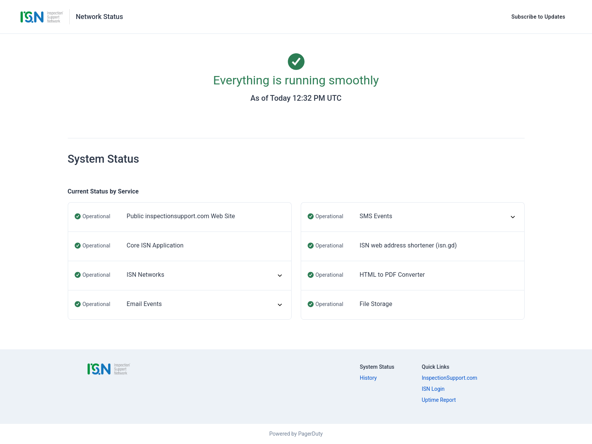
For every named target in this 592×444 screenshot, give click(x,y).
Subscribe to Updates (538, 17)
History (368, 378)
